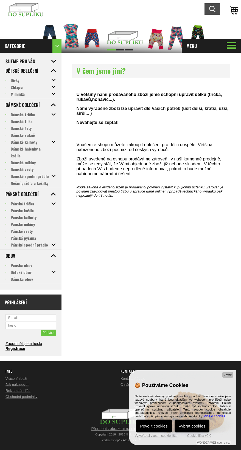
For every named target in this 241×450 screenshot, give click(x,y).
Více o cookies (214, 416)
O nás (125, 385)
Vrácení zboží (16, 379)
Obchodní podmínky (21, 397)
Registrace (15, 348)
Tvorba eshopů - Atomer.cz (120, 440)
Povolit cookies (153, 426)
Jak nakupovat (17, 385)
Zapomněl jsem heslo (23, 343)
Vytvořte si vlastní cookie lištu (155, 436)
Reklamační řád (17, 391)
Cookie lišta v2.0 (199, 436)
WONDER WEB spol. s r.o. (213, 442)
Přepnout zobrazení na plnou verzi (120, 428)
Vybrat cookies (192, 426)
